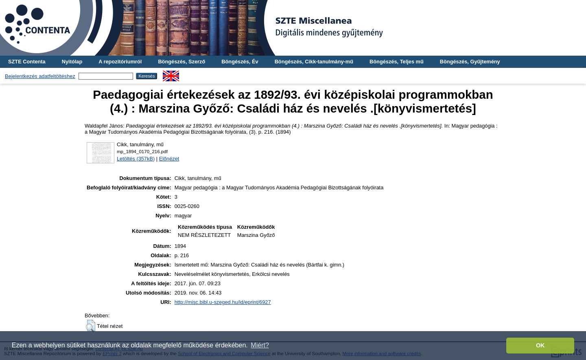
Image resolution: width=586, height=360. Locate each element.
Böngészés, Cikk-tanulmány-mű (314, 62)
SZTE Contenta (27, 62)
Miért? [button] (260, 345)
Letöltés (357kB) (136, 159)
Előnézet (169, 159)
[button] (90, 326)
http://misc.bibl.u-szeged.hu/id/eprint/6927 (223, 302)
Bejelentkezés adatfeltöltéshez (40, 76)
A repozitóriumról (120, 62)
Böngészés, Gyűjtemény (470, 62)
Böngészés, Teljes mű (397, 62)
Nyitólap (72, 62)
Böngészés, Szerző (181, 62)
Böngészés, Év (239, 62)
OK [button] (540, 345)
